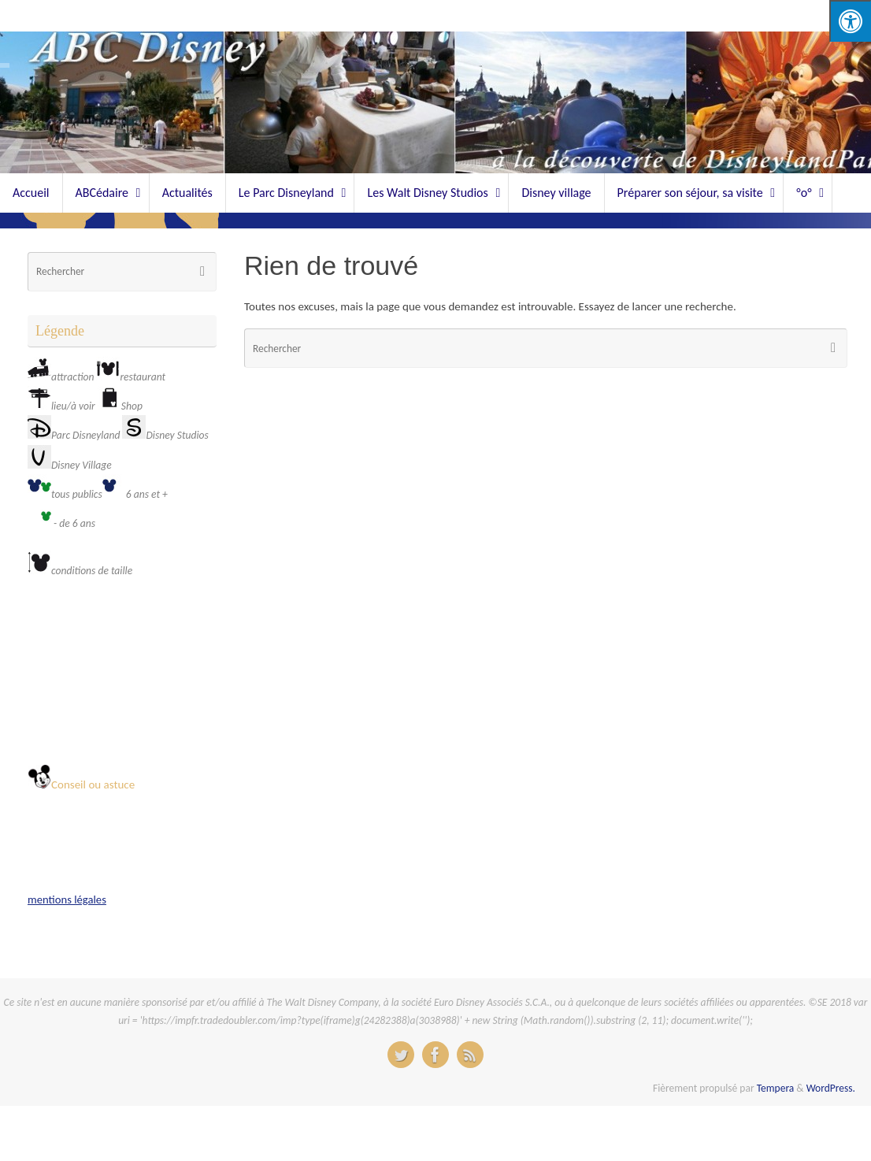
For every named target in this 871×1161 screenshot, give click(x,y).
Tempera (776, 1088)
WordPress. (830, 1088)
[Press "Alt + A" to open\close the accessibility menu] (850, 21)
